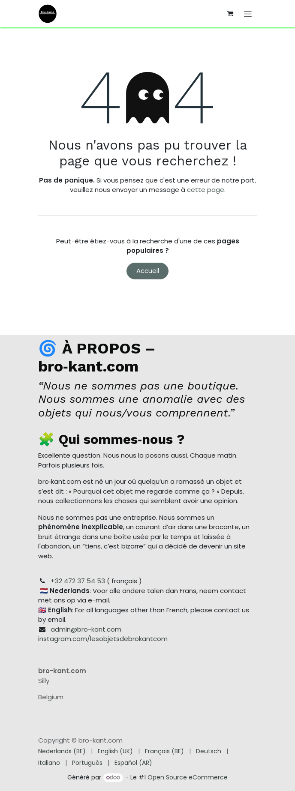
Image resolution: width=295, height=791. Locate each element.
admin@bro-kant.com (86, 629)
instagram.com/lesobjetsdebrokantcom (103, 638)
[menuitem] (62, 751)
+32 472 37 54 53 (78, 580)
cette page (205, 189)
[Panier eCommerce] (230, 13)
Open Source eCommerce (188, 777)
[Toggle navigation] (248, 13)
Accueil (147, 270)
